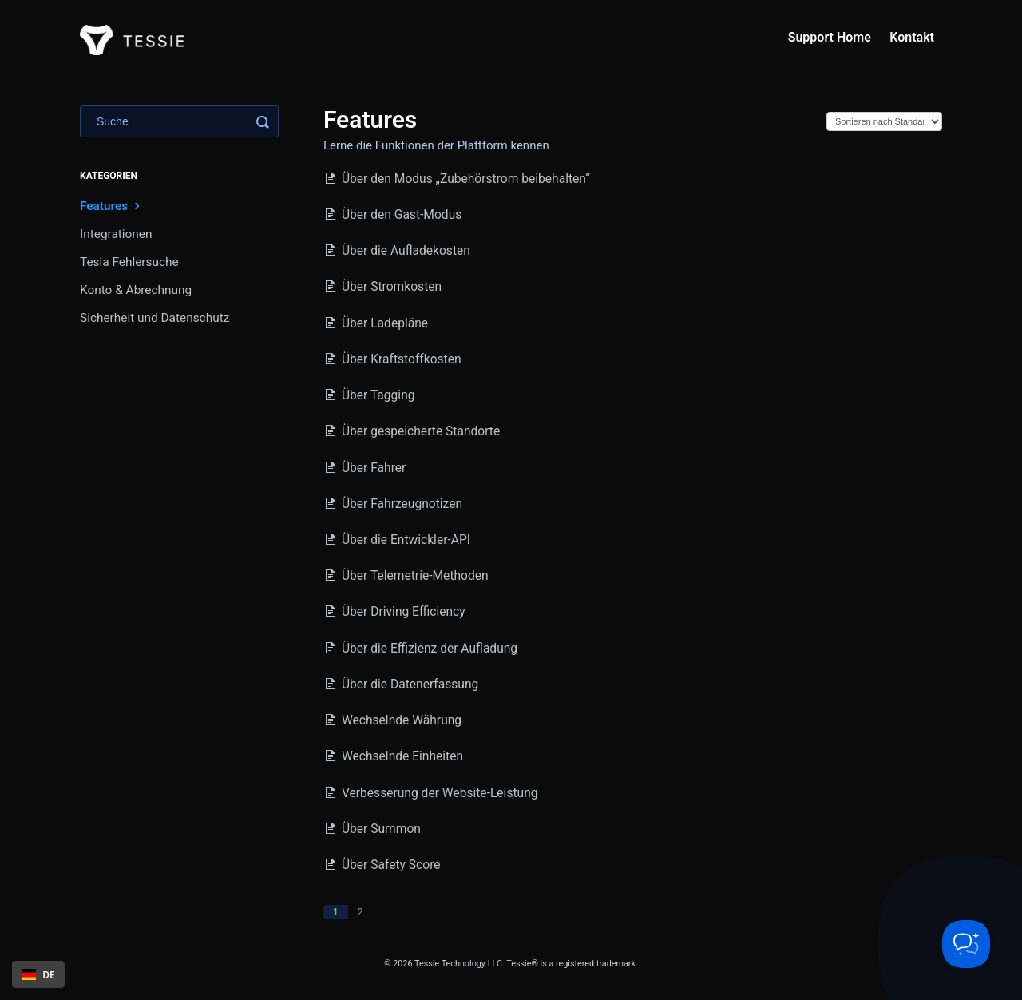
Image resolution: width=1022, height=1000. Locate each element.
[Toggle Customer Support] (966, 944)
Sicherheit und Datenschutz (154, 318)
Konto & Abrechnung (136, 290)
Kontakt (911, 37)
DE (38, 974)
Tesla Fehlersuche (129, 262)
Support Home (829, 37)
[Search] (179, 121)
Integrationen (116, 234)
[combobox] (38, 974)
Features (112, 205)
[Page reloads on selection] (884, 121)
